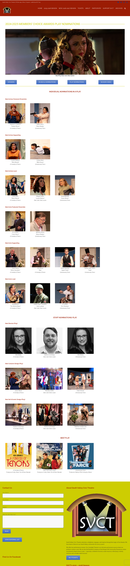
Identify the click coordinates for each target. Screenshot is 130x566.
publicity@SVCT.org (35, 2)
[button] (125, 8)
